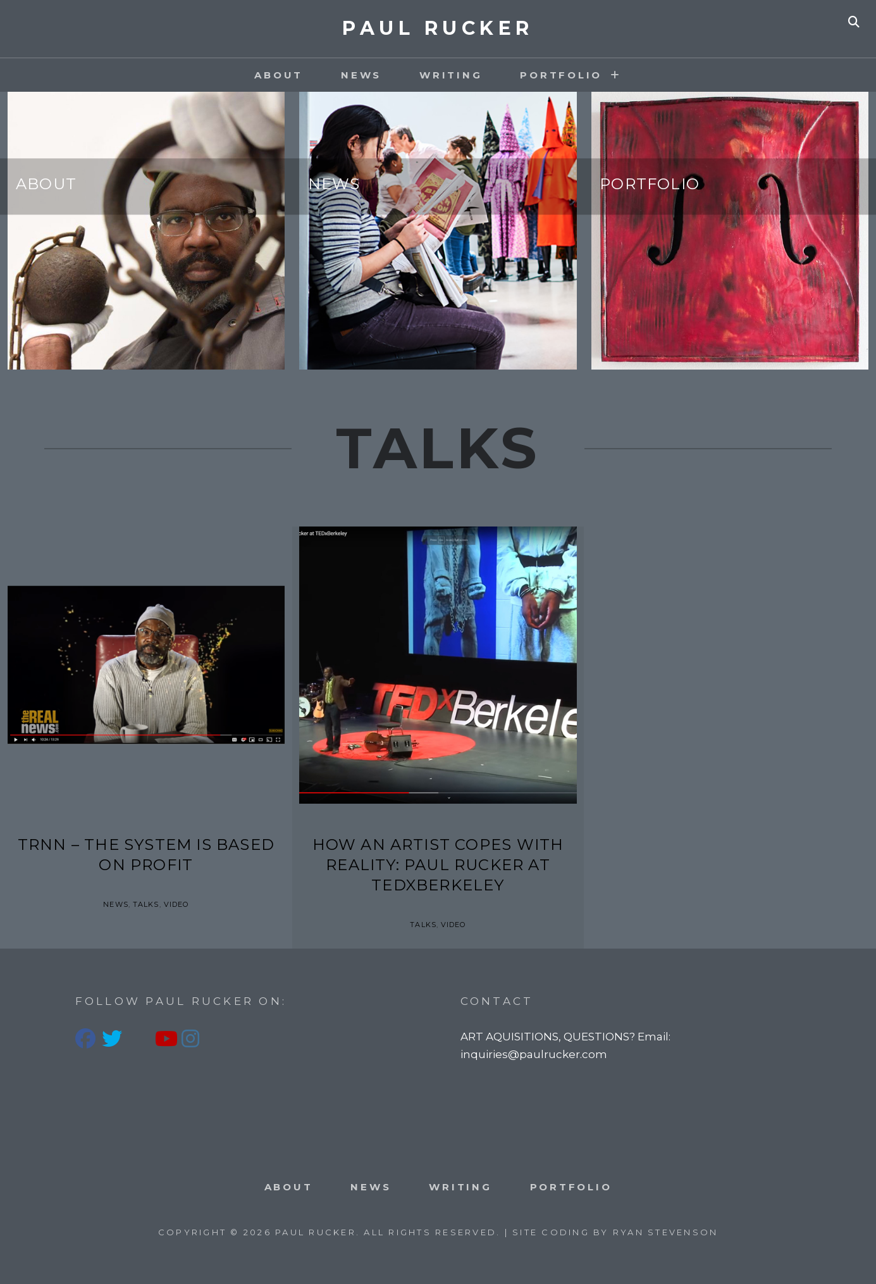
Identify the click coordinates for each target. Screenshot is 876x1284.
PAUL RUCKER (438, 28)
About (278, 75)
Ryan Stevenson (666, 1232)
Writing (450, 75)
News (361, 75)
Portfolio (650, 184)
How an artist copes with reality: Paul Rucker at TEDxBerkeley (438, 864)
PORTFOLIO (561, 75)
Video (176, 904)
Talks (146, 904)
